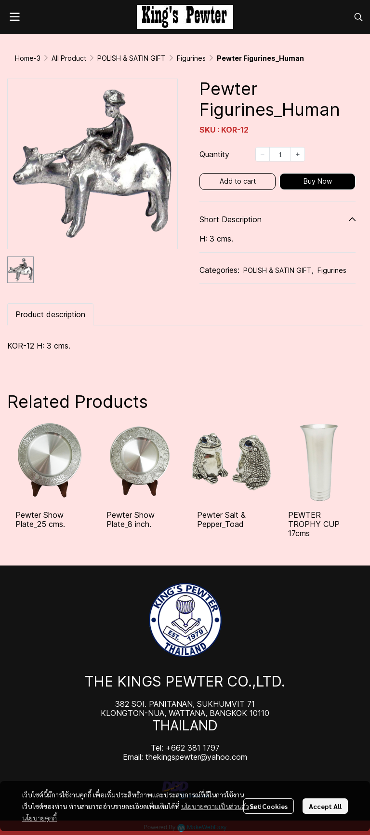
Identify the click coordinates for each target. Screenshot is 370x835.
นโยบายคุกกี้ (39, 817)
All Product (69, 58)
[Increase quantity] (297, 154)
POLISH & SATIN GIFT (131, 58)
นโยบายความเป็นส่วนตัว (215, 806)
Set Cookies (269, 806)
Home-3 (27, 58)
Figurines (191, 58)
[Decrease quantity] (262, 154)
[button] (358, 17)
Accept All (325, 806)
